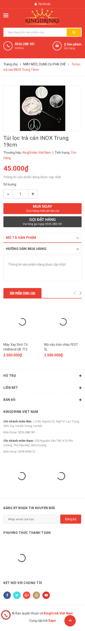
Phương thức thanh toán (27, 533)
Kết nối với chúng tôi (22, 583)
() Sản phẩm (73, 46)
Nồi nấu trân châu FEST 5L (61, 347)
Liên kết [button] (42, 388)
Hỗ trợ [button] (42, 375)
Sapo (52, 621)
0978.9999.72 (26, 451)
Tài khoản (43, 4)
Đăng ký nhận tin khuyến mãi (29, 508)
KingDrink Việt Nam (20, 412)
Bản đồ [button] (42, 400)
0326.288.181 (25, 44)
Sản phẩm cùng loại (22, 293)
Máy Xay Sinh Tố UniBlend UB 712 (15, 347)
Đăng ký (70, 519)
